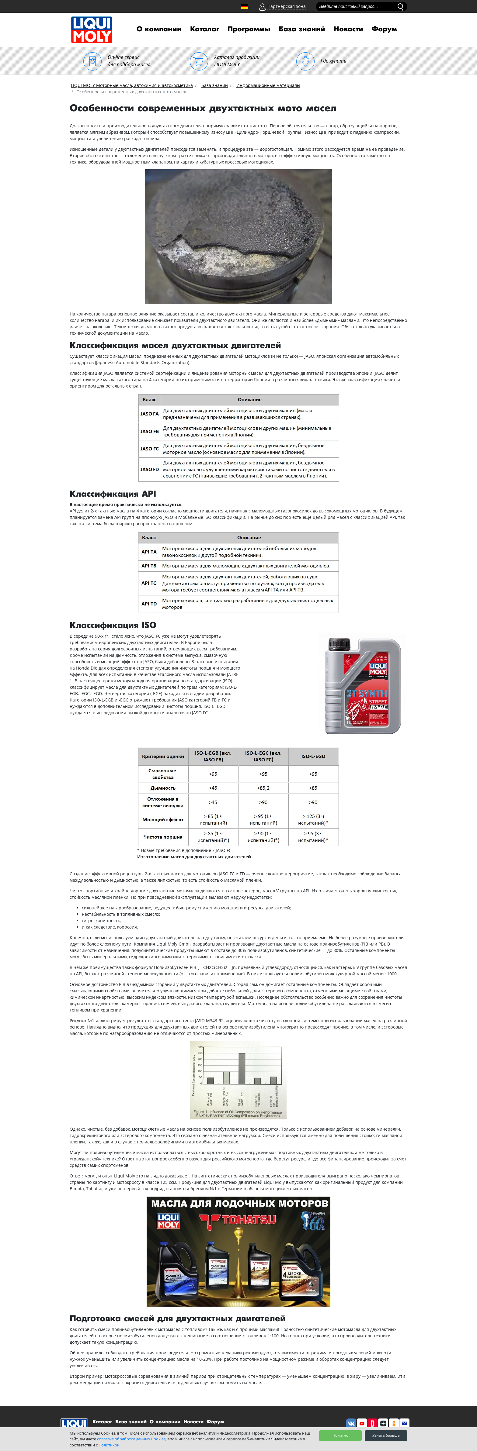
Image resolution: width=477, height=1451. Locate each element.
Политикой (109, 1445)
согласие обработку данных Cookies (131, 1439)
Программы (249, 29)
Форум (384, 29)
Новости (348, 29)
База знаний (302, 29)
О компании (159, 29)
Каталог (204, 29)
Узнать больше (386, 1435)
